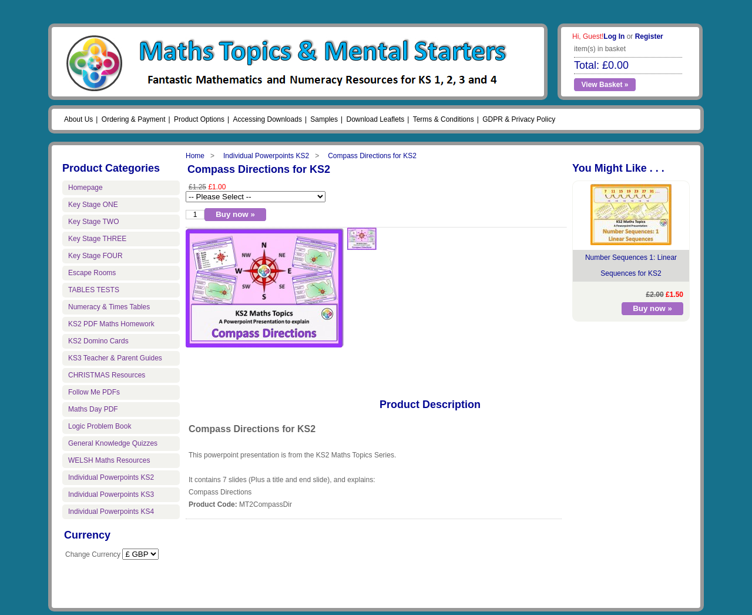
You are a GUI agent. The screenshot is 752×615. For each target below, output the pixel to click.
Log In (614, 36)
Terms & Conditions (443, 119)
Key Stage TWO (93, 222)
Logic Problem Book (99, 426)
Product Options (199, 119)
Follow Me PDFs (94, 392)
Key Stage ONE (93, 204)
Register (649, 36)
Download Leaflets (375, 119)
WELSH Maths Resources (109, 460)
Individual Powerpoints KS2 (266, 156)
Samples (324, 119)
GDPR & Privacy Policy (518, 119)
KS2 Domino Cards (98, 341)
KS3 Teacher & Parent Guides (115, 358)
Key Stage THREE (97, 239)
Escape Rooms (92, 273)
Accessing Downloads (267, 119)
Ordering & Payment (134, 119)
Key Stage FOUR (95, 256)
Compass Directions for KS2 (372, 156)
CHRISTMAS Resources (106, 375)
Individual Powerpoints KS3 (111, 494)
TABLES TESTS (93, 290)
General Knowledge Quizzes (112, 443)
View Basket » (605, 85)
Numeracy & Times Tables (109, 307)
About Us (78, 119)
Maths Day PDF (93, 409)
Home (195, 156)
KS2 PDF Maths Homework (111, 324)
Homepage (85, 187)
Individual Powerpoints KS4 (111, 511)
